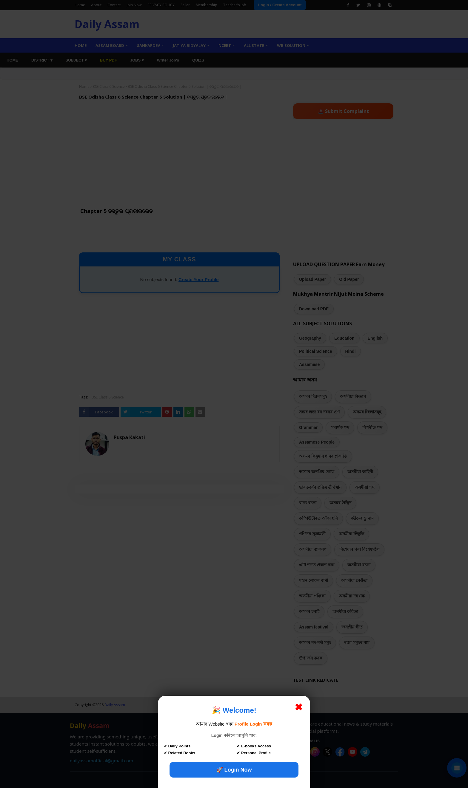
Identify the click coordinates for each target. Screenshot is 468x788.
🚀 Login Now (234, 770)
